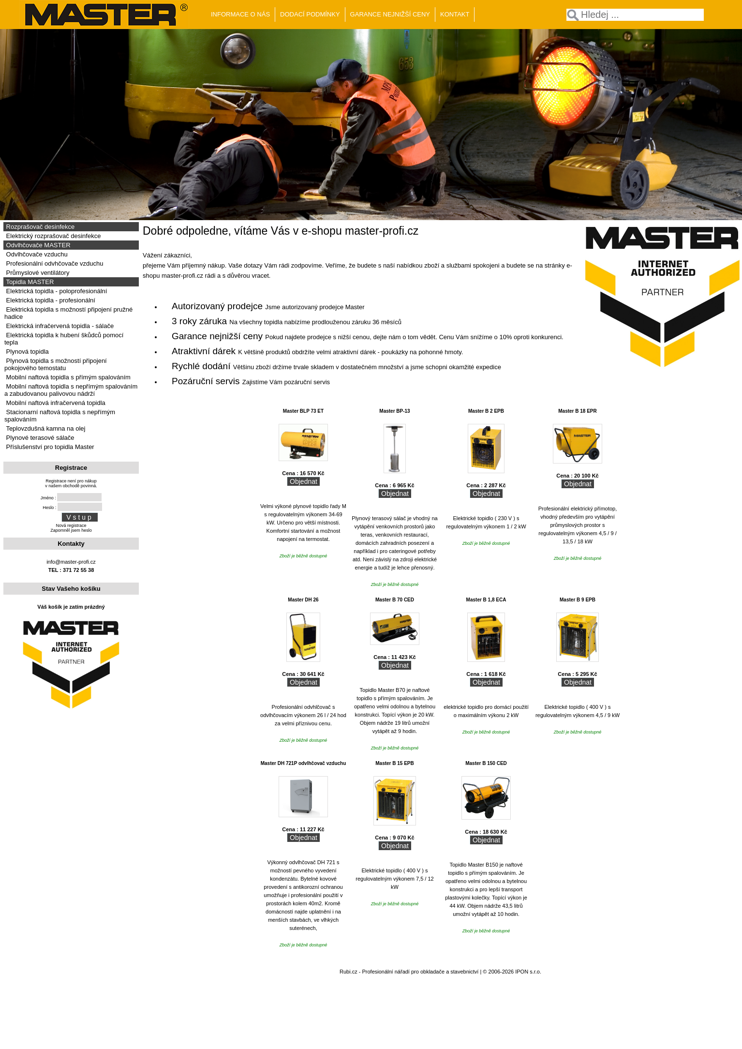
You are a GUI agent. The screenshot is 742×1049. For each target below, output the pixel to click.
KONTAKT (454, 14)
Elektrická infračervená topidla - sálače (59, 326)
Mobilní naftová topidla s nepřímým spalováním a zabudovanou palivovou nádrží (70, 390)
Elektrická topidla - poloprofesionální (55, 291)
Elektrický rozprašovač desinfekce (52, 236)
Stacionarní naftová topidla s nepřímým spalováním (59, 415)
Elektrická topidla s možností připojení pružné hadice (68, 313)
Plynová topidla (26, 351)
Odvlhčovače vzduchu (36, 254)
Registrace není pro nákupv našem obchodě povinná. (71, 483)
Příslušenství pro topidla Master (49, 446)
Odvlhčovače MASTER (37, 245)
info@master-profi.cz (71, 562)
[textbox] (635, 15)
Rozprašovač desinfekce (39, 226)
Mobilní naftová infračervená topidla (54, 402)
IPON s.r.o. (528, 971)
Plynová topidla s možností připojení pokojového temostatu (55, 364)
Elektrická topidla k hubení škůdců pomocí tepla (63, 338)
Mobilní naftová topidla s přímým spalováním (67, 377)
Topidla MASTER (29, 281)
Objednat (303, 481)
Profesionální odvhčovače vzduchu (54, 263)
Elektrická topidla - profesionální (49, 300)
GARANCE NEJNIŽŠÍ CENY (390, 14)
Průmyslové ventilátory (36, 272)
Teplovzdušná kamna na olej (44, 428)
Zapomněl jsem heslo (71, 530)
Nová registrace (71, 525)
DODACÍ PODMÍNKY (310, 14)
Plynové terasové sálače (39, 437)
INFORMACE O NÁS (240, 14)
